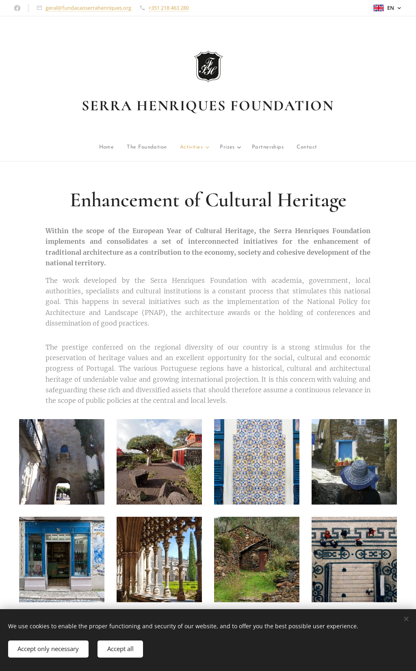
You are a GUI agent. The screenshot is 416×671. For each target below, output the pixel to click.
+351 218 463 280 (168, 7)
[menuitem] (74, 147)
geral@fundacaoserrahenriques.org (88, 7)
